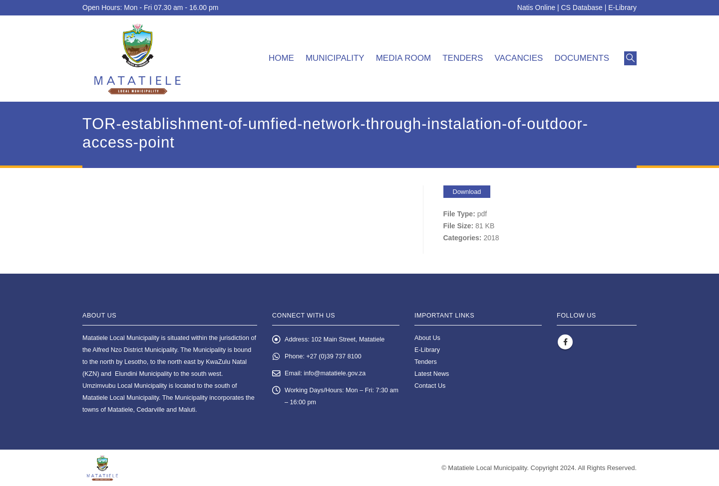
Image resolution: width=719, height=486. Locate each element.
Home (281, 58)
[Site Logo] (137, 58)
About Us (427, 337)
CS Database (582, 7)
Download (467, 191)
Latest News (431, 373)
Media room (403, 58)
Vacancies (518, 58)
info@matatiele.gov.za (335, 373)
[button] (630, 58)
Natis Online (536, 7)
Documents (581, 58)
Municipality (335, 58)
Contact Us (429, 385)
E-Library (622, 7)
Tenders (462, 58)
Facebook (565, 341)
